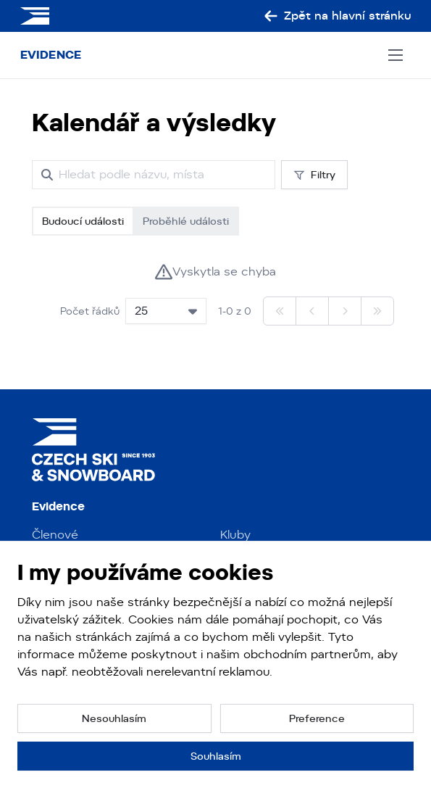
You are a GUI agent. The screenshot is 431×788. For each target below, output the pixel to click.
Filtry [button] (314, 175)
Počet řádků (90, 311)
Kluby (235, 535)
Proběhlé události (186, 221)
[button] (114, 718)
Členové (55, 535)
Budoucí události (83, 221)
